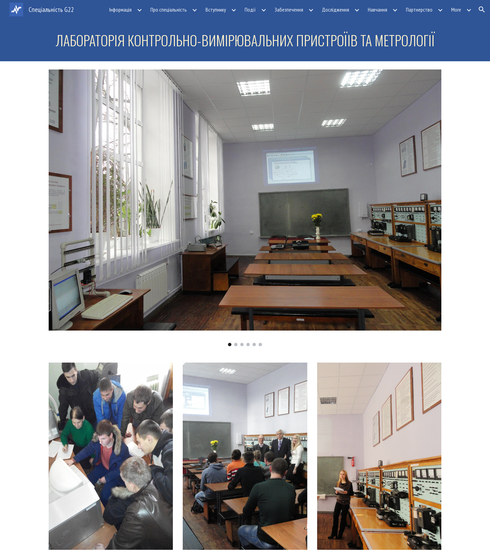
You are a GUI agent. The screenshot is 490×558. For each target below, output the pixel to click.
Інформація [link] (120, 9)
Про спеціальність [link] (168, 9)
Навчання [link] (377, 9)
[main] (245, 40)
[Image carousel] (245, 207)
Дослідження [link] (335, 9)
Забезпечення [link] (289, 9)
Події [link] (250, 9)
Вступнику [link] (216, 9)
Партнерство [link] (419, 9)
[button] (482, 9)
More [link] (456, 9)
